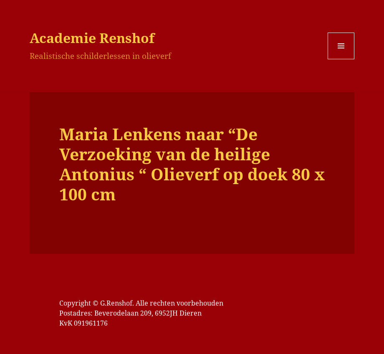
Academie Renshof (92, 38)
